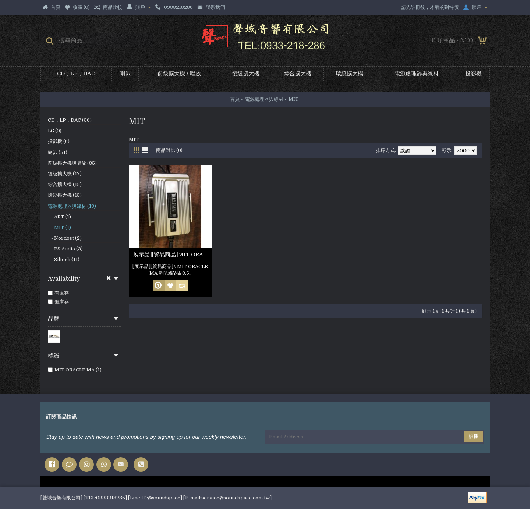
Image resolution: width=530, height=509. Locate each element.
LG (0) (54, 131)
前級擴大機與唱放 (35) (72, 163)
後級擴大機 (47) (65, 174)
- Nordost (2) (65, 238)
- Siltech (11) (64, 259)
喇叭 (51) (57, 152)
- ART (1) (59, 217)
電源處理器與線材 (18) (72, 206)
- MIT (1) (59, 227)
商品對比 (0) (169, 150)
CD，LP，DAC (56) (70, 120)
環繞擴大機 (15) (65, 195)
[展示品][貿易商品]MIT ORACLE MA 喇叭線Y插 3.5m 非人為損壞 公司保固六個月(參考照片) (171, 254)
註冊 (473, 436)
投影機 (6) (59, 141)
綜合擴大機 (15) (65, 184)
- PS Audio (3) (65, 249)
